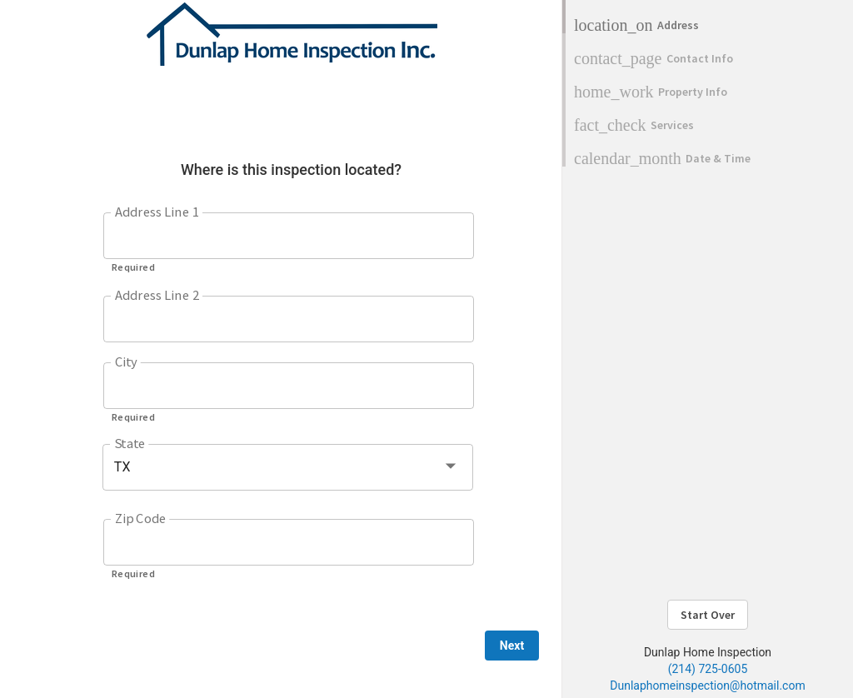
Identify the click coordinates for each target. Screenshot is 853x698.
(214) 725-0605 (708, 669)
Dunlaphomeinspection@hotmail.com (707, 685)
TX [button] (122, 467)
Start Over (708, 614)
